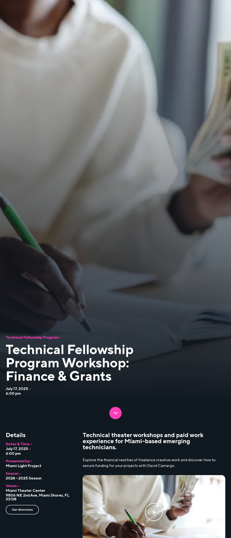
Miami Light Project (23, 466)
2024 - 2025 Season (24, 478)
